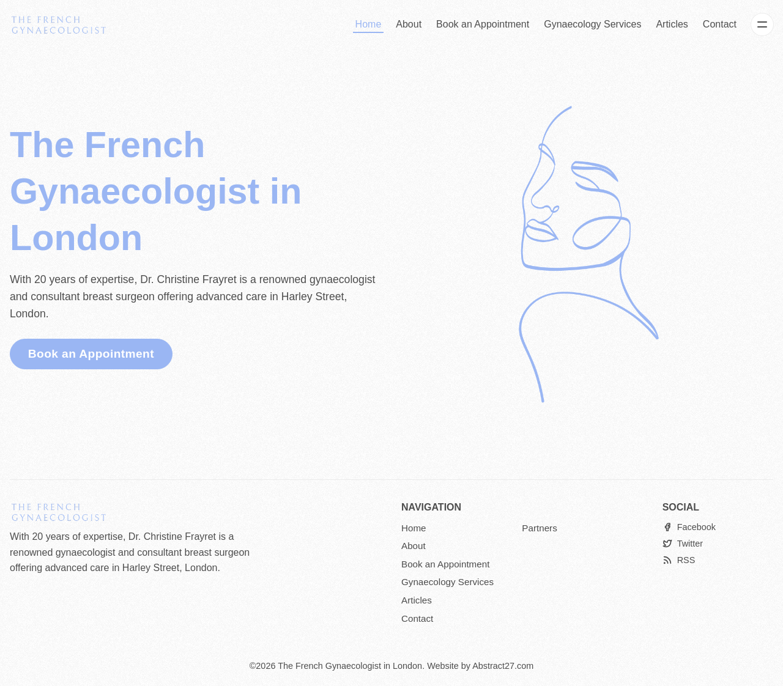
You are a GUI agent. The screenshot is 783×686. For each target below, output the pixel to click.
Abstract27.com (502, 666)
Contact (720, 24)
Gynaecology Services (592, 24)
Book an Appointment (482, 24)
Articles (672, 24)
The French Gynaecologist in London (350, 666)
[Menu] (762, 24)
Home (368, 24)
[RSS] (679, 560)
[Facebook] (689, 527)
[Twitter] (682, 544)
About (408, 24)
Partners (539, 528)
